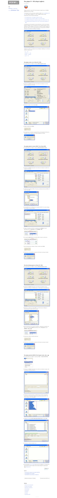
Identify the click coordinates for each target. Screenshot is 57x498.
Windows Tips (15, 10)
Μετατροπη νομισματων (28, 487)
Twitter (45, 469)
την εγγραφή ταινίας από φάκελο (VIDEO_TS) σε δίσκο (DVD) (34, 18)
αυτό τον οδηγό (32, 464)
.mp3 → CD (27, 55)
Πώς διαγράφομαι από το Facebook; (29, 473)
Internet (10, 8)
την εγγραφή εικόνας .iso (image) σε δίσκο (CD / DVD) (33, 17)
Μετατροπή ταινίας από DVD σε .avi (44, 478)
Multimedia (15, 8)
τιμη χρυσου (27, 490)
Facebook (46, 469)
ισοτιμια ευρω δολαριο (28, 486)
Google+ (48, 469)
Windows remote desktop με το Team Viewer (30, 478)
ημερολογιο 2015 (27, 494)
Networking (9, 10)
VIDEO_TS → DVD (28, 53)
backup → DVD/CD (28, 54)
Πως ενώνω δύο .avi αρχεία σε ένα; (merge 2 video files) (32, 472)
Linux (13, 8)
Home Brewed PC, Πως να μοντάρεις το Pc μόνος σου (32, 474)
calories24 (26, 491)
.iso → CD (26, 51)
